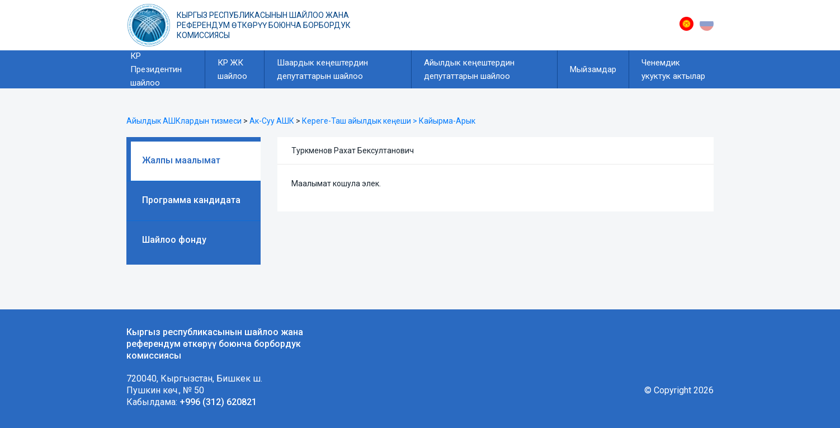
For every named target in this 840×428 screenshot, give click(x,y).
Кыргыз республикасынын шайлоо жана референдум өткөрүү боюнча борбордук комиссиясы (264, 25)
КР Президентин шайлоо (156, 69)
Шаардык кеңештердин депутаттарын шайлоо (322, 69)
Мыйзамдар (593, 69)
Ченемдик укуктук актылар (673, 69)
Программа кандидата (191, 200)
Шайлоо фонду (174, 239)
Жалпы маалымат (181, 160)
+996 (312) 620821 (218, 402)
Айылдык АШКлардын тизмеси (184, 120)
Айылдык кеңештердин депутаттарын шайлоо (469, 69)
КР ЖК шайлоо (232, 69)
